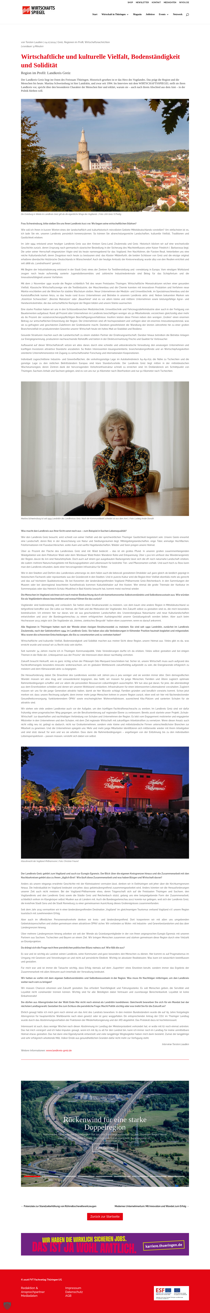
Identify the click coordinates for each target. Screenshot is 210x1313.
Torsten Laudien (34, 42)
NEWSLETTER (142, 2)
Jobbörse (150, 14)
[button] (7, 1306)
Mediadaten (29, 1295)
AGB (68, 1295)
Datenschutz (74, 1292)
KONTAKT (156, 2)
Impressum (73, 1288)
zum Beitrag (105, 1148)
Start (94, 14)
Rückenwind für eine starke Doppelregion (105, 1123)
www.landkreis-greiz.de (59, 1050)
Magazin (137, 14)
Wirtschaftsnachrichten (97, 42)
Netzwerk (177, 14)
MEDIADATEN (170, 2)
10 (105, 1180)
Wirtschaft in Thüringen (114, 14)
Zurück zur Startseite (105, 1216)
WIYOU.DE (184, 2)
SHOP (130, 2)
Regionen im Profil (74, 42)
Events (162, 14)
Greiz (60, 42)
